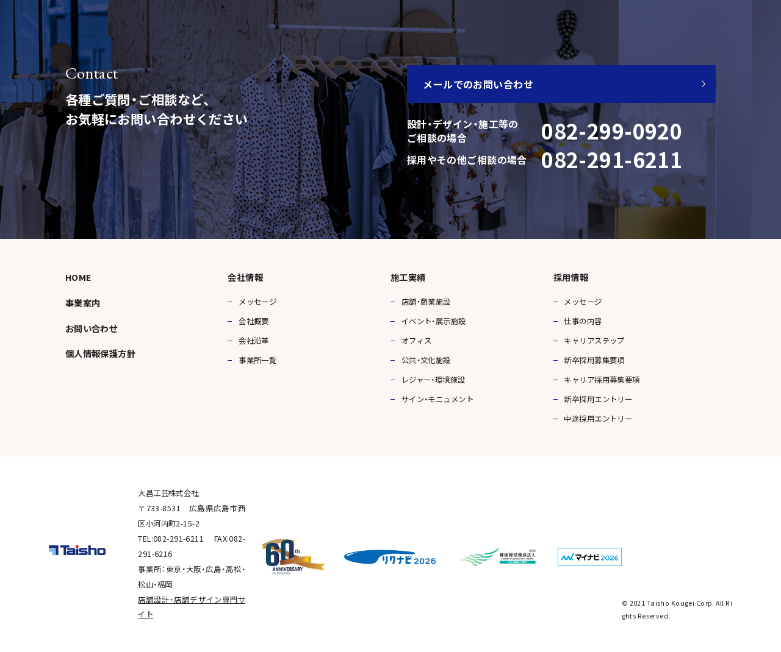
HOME (78, 277)
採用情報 (571, 277)
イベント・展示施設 (433, 321)
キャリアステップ (594, 340)
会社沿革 (254, 340)
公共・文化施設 (426, 360)
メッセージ (257, 301)
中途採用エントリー (598, 418)
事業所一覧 (257, 360)
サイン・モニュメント (437, 399)
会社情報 (245, 277)
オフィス (416, 340)
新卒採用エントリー (598, 399)
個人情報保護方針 (100, 353)
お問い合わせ (91, 328)
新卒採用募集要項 (594, 360)
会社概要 (254, 321)
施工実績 (408, 277)
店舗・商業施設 (426, 301)
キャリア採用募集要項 (601, 379)
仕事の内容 (583, 321)
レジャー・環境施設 (433, 379)
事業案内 (83, 303)
